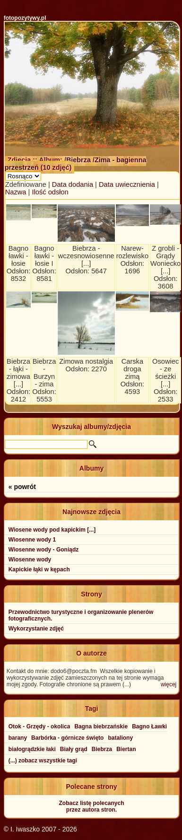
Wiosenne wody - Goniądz (44, 549)
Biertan (126, 749)
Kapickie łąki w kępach (39, 569)
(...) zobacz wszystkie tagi (43, 760)
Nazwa (15, 192)
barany (18, 738)
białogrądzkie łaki (32, 749)
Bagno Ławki (149, 726)
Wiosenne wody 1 (32, 539)
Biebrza (79, 160)
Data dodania (72, 184)
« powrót (22, 486)
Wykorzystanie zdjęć (36, 628)
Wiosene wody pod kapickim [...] (52, 529)
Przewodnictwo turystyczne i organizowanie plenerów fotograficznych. (81, 615)
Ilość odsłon (50, 192)
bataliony (120, 738)
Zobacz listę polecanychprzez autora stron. (91, 806)
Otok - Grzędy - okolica (39, 726)
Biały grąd (73, 749)
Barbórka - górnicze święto (67, 738)
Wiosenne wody (30, 559)
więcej (168, 684)
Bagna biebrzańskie (101, 726)
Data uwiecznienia (127, 184)
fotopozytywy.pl (25, 18)
